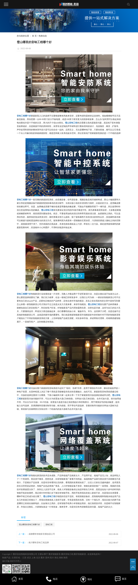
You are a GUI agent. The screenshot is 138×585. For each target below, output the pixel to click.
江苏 (24, 558)
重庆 (43, 558)
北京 (38, 558)
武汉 (29, 558)
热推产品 (6, 558)
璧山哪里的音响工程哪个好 (29, 524)
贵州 (47, 558)
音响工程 (49, 524)
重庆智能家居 (80, 554)
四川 (52, 558)
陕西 (65, 558)
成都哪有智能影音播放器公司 (42, 534)
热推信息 (43, 36)
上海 (33, 558)
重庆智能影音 (54, 554)
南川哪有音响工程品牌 (39, 542)
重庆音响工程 (67, 554)
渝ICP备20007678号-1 (11, 561)
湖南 (61, 558)
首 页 (34, 36)
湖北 (56, 558)
